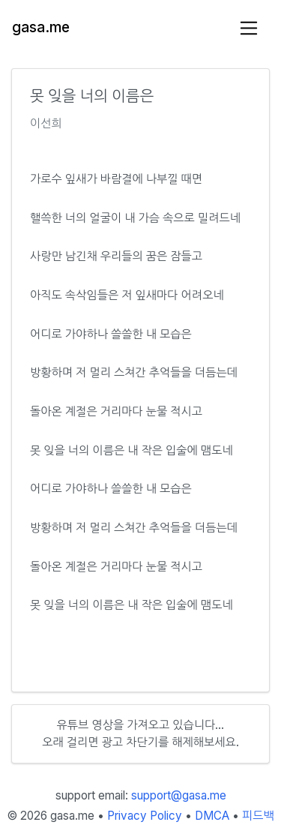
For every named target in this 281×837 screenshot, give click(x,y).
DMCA (212, 815)
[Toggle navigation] (249, 28)
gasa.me (41, 27)
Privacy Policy (144, 815)
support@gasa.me (178, 795)
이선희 (46, 123)
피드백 (258, 815)
